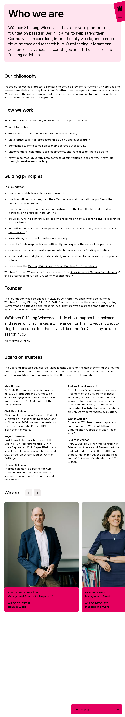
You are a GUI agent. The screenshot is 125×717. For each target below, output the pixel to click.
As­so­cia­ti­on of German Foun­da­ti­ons (93, 272)
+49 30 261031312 (96, 603)
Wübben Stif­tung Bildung (20, 302)
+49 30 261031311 (19, 603)
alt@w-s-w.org (17, 606)
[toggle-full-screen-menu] (120, 16)
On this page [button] (82, 709)
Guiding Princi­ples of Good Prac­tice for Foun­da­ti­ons (62, 266)
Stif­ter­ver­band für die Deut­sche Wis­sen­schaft (40, 275)
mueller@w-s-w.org (97, 606)
